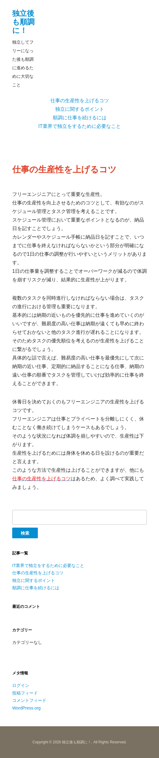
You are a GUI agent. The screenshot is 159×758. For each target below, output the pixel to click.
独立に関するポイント (79, 109)
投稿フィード (25, 693)
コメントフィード (29, 700)
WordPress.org (26, 708)
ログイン (20, 685)
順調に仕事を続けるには (80, 117)
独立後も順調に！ (23, 21)
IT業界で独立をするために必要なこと (79, 126)
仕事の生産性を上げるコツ (79, 100)
